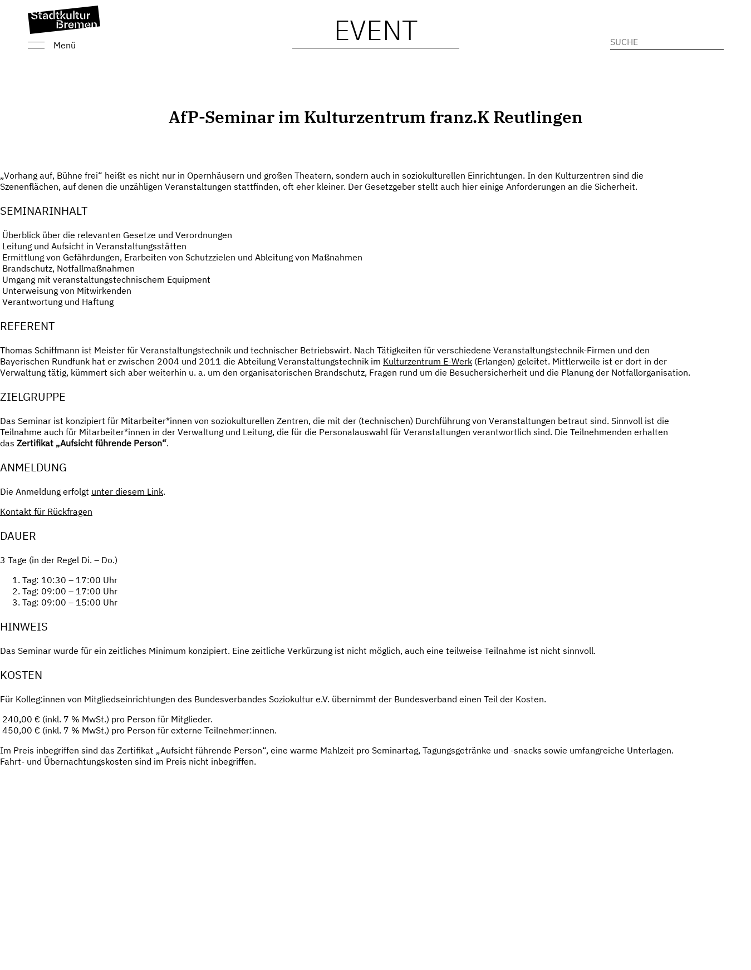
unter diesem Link (127, 491)
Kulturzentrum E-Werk (427, 361)
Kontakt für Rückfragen (46, 511)
